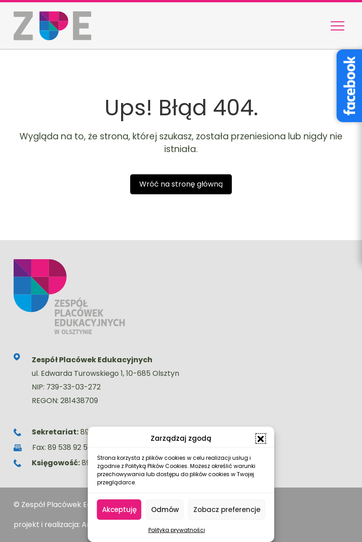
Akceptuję (119, 509)
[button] (260, 438)
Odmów (165, 509)
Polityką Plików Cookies (156, 466)
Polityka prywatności (176, 530)
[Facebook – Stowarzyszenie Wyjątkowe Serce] (349, 85)
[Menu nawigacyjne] (337, 26)
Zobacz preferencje (226, 509)
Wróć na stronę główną (181, 184)
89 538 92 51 (69, 447)
